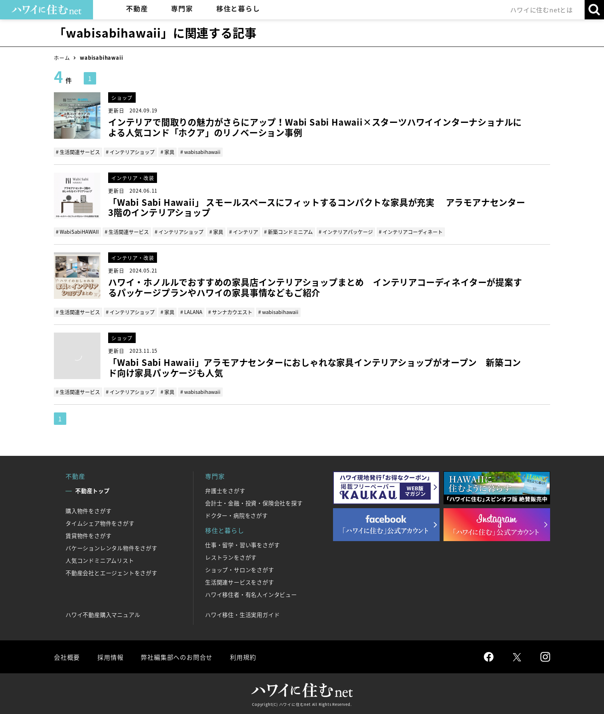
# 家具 (167, 151)
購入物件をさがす (88, 511)
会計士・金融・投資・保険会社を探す (254, 503)
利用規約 (243, 657)
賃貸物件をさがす (88, 535)
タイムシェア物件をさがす (100, 523)
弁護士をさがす (225, 490)
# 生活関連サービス (78, 151)
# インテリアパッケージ (346, 231)
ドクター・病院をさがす (236, 515)
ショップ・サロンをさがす (239, 570)
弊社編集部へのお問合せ (176, 657)
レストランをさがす (231, 557)
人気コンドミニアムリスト (100, 560)
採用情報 (110, 657)
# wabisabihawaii (200, 151)
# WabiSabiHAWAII (77, 231)
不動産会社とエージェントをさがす (111, 573)
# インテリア (243, 231)
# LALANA (191, 312)
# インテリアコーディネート (411, 231)
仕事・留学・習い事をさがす (242, 545)
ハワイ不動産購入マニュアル (103, 615)
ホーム (62, 57)
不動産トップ (92, 490)
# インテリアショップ (130, 151)
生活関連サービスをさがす (239, 582)
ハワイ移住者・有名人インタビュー (251, 594)
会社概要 (67, 657)
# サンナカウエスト (230, 312)
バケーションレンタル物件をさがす (111, 548)
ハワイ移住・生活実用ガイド (242, 615)
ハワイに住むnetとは (541, 9)
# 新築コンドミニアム (288, 231)
